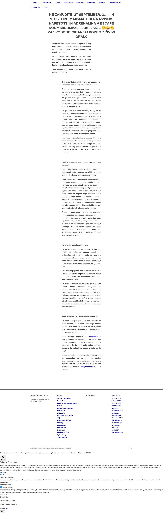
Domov (59, 406)
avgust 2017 (116, 425)
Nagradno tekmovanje (65, 415)
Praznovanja (61, 425)
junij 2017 (115, 427)
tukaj (6, 508)
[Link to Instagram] (128, 448)
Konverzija (61, 410)
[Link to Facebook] (131, 448)
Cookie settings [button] (76, 453)
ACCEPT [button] (88, 453)
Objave (59, 418)
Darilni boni (61, 401)
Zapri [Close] (2, 512)
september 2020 (117, 410)
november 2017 (117, 420)
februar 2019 (116, 415)
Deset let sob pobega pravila (67, 403)
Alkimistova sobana (64, 398)
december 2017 (117, 418)
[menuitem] (35, 2)
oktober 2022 (116, 406)
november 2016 (117, 432)
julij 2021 (115, 408)
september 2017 (117, 423)
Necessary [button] (3, 472)
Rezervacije (61, 430)
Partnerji (60, 423)
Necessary (6, 475)
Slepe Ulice (93, 336)
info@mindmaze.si (87, 367)
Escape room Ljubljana (65, 408)
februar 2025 (116, 401)
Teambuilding (62, 437)
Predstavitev (61, 427)
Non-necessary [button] (5, 485)
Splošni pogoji (62, 435)
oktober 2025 (116, 398)
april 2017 (115, 430)
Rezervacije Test (63, 432)
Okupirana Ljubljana (64, 420)
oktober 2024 (116, 403)
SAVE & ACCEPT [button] (6, 494)
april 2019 (115, 413)
